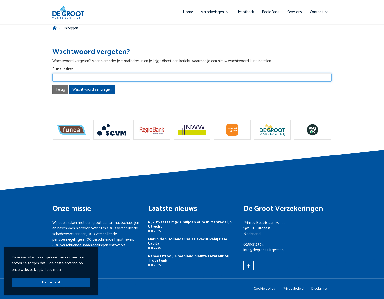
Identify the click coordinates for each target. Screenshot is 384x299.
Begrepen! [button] (51, 282)
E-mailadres (63, 69)
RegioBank (270, 12)
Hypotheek (245, 12)
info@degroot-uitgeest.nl (263, 250)
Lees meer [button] (53, 270)
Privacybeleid (293, 288)
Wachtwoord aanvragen (92, 89)
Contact (319, 12)
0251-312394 (253, 244)
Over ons (294, 12)
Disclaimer (319, 288)
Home (188, 12)
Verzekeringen (214, 12)
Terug (60, 89)
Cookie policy (264, 288)
